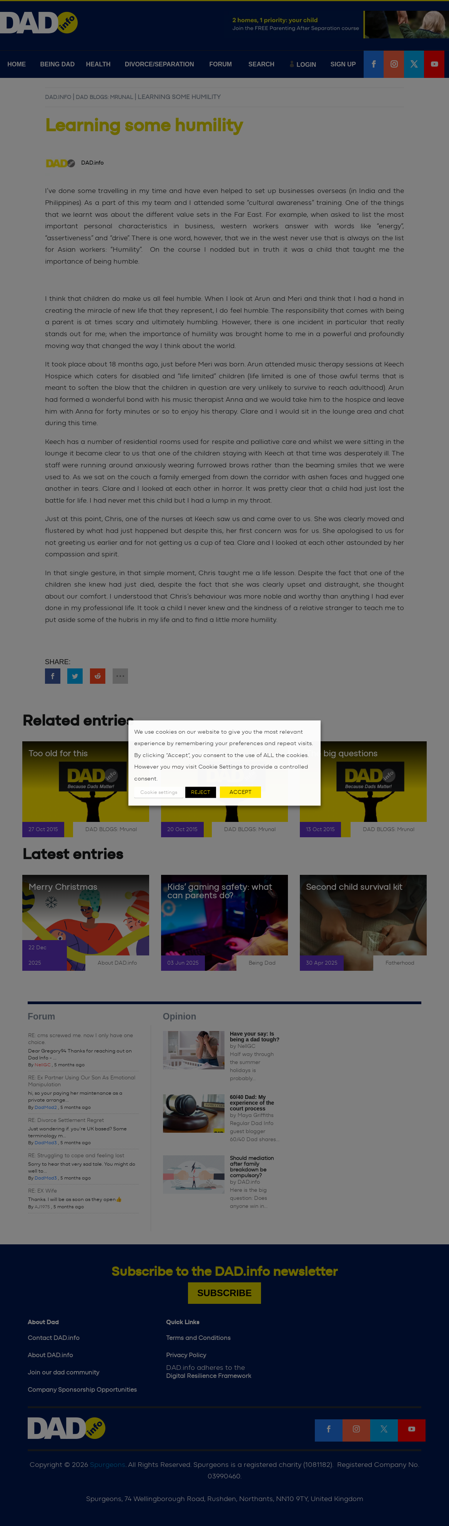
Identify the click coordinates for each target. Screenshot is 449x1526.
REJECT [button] (200, 792)
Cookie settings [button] (158, 792)
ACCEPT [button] (240, 792)
